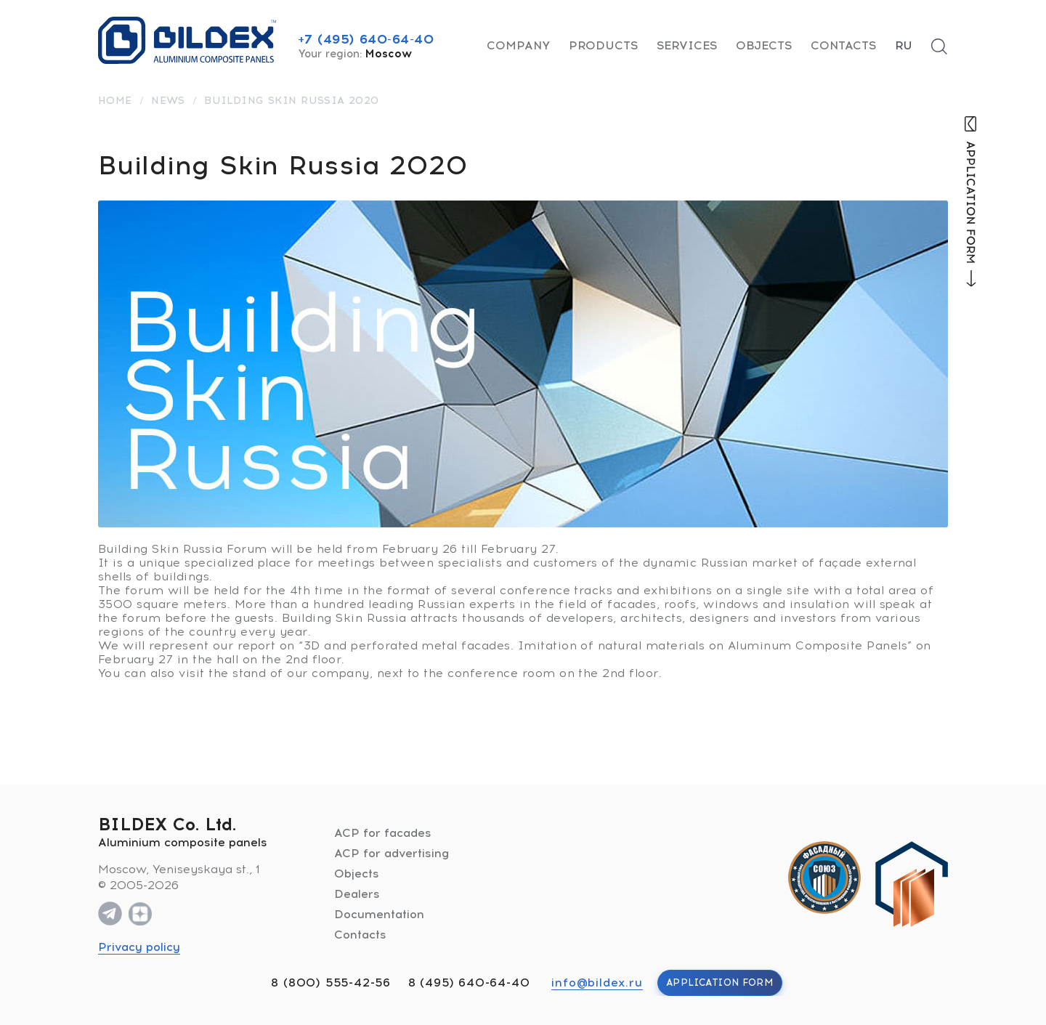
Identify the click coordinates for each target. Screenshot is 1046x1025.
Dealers (357, 894)
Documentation (379, 914)
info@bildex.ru (596, 982)
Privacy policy (139, 947)
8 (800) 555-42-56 (331, 982)
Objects (764, 45)
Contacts (843, 45)
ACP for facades (382, 833)
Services (687, 45)
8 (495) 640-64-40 (469, 982)
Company (518, 45)
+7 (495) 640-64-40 (366, 39)
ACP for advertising (391, 853)
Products (603, 45)
